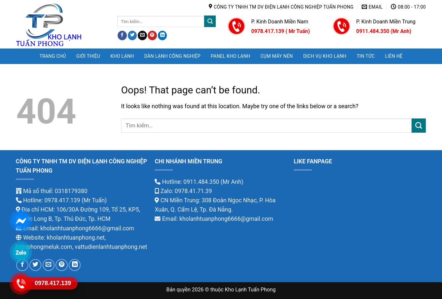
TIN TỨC (366, 56)
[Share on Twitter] (132, 35)
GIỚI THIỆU (88, 56)
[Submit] (210, 21)
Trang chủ (52, 56)
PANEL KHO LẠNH (230, 56)
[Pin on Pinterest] (152, 35)
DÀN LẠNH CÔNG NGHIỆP (172, 56)
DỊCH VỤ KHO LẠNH (325, 56)
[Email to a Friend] (142, 35)
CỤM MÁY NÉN (276, 56)
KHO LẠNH (122, 56)
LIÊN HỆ (394, 56)
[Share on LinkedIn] (162, 35)
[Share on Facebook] (122, 35)
